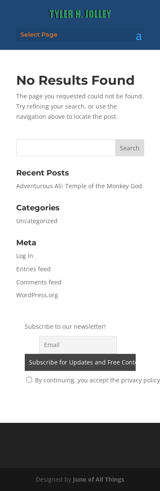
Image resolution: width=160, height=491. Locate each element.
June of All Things (98, 479)
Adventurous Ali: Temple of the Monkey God (79, 186)
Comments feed (38, 282)
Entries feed (33, 269)
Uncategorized (37, 221)
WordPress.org (37, 295)
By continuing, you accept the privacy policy (93, 380)
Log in (24, 256)
